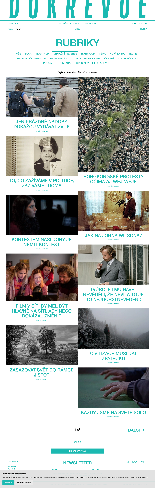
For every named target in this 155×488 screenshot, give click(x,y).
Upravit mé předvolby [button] (24, 482)
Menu (77, 29)
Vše (18, 53)
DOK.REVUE (13, 23)
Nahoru (78, 442)
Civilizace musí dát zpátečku (113, 356)
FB (135, 23)
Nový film (42, 53)
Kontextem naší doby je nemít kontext (42, 242)
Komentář (65, 62)
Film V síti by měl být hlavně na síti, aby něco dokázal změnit (42, 311)
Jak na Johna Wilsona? (113, 235)
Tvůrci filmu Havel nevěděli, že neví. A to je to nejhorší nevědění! (113, 294)
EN (146, 23)
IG (142, 23)
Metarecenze (127, 58)
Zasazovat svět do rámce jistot (42, 372)
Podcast (49, 62)
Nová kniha (117, 53)
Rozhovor (88, 53)
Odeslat (95, 469)
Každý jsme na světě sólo (113, 412)
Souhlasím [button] (8, 482)
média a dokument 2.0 (31, 58)
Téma (102, 53)
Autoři (11, 469)
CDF (143, 462)
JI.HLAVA (133, 462)
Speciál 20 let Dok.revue (93, 62)
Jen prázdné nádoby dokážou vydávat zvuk (42, 124)
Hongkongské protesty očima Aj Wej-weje (113, 179)
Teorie (133, 53)
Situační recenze (42, 131)
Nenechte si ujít (61, 58)
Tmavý (19, 29)
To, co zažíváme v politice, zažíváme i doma (41, 183)
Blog (28, 53)
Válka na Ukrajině (88, 58)
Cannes (109, 58)
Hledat (143, 29)
